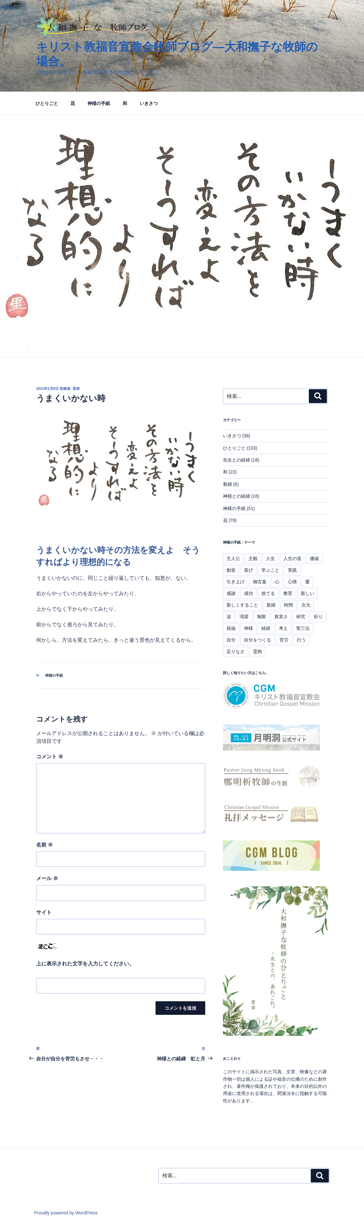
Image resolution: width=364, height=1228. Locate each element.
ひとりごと (46, 103)
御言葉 (260, 581)
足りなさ (236, 651)
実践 (292, 570)
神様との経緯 (236, 496)
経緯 (265, 628)
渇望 (243, 616)
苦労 (283, 639)
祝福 (231, 628)
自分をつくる (257, 639)
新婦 (227, 484)
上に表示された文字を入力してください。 (85, 963)
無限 (261, 616)
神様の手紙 (98, 103)
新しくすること (242, 605)
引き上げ (236, 581)
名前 (44, 845)
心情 (292, 581)
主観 (253, 558)
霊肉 (257, 651)
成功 (248, 593)
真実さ (281, 616)
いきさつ (149, 103)
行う (301, 639)
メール (47, 878)
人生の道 (292, 558)
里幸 (76, 388)
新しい (307, 593)
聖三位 (303, 628)
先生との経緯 (236, 460)
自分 (231, 639)
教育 (287, 593)
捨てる (268, 593)
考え (283, 628)
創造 (231, 570)
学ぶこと (270, 570)
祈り (318, 616)
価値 (314, 558)
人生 (270, 558)
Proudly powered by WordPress (66, 1212)
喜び (248, 570)
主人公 (233, 558)
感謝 (231, 593)
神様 (248, 628)
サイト (44, 912)
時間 (288, 605)
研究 (300, 616)
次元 (305, 605)
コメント (49, 756)
